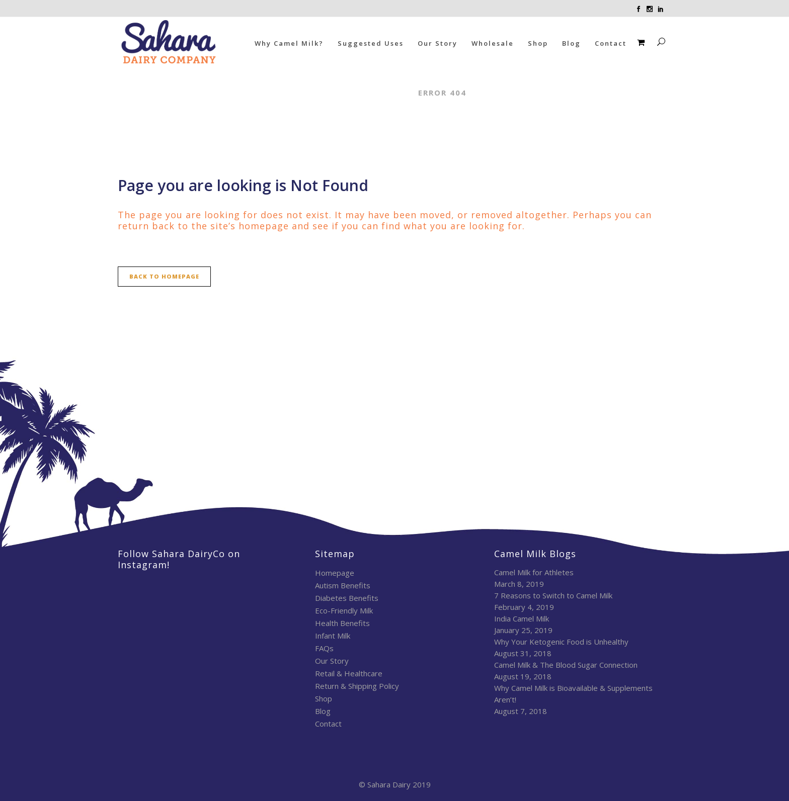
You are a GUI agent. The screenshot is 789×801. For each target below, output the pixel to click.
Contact (328, 724)
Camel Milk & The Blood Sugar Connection (566, 665)
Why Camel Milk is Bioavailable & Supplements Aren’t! (573, 693)
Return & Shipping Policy (357, 686)
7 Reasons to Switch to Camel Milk (553, 595)
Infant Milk (332, 636)
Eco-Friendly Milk (344, 610)
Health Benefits (342, 623)
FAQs (324, 648)
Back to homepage (164, 276)
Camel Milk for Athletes (534, 572)
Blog (323, 711)
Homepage (334, 573)
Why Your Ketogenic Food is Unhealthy (561, 642)
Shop (323, 698)
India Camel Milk (521, 618)
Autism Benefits (342, 585)
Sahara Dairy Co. (365, 92)
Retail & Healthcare (348, 673)
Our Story (332, 661)
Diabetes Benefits (346, 598)
